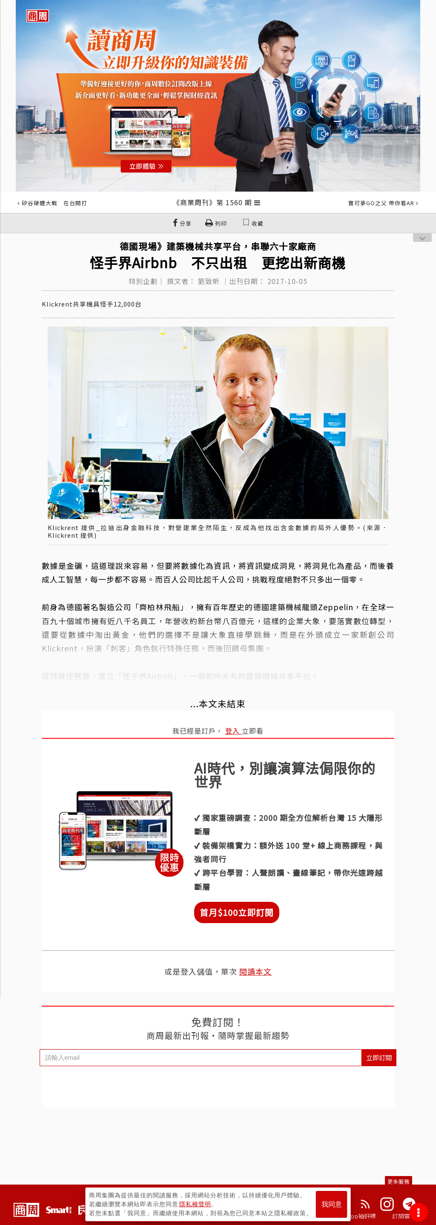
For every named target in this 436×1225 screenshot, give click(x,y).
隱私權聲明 (195, 1204)
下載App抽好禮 (355, 1216)
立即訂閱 (379, 1057)
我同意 (331, 1204)
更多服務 (398, 1181)
